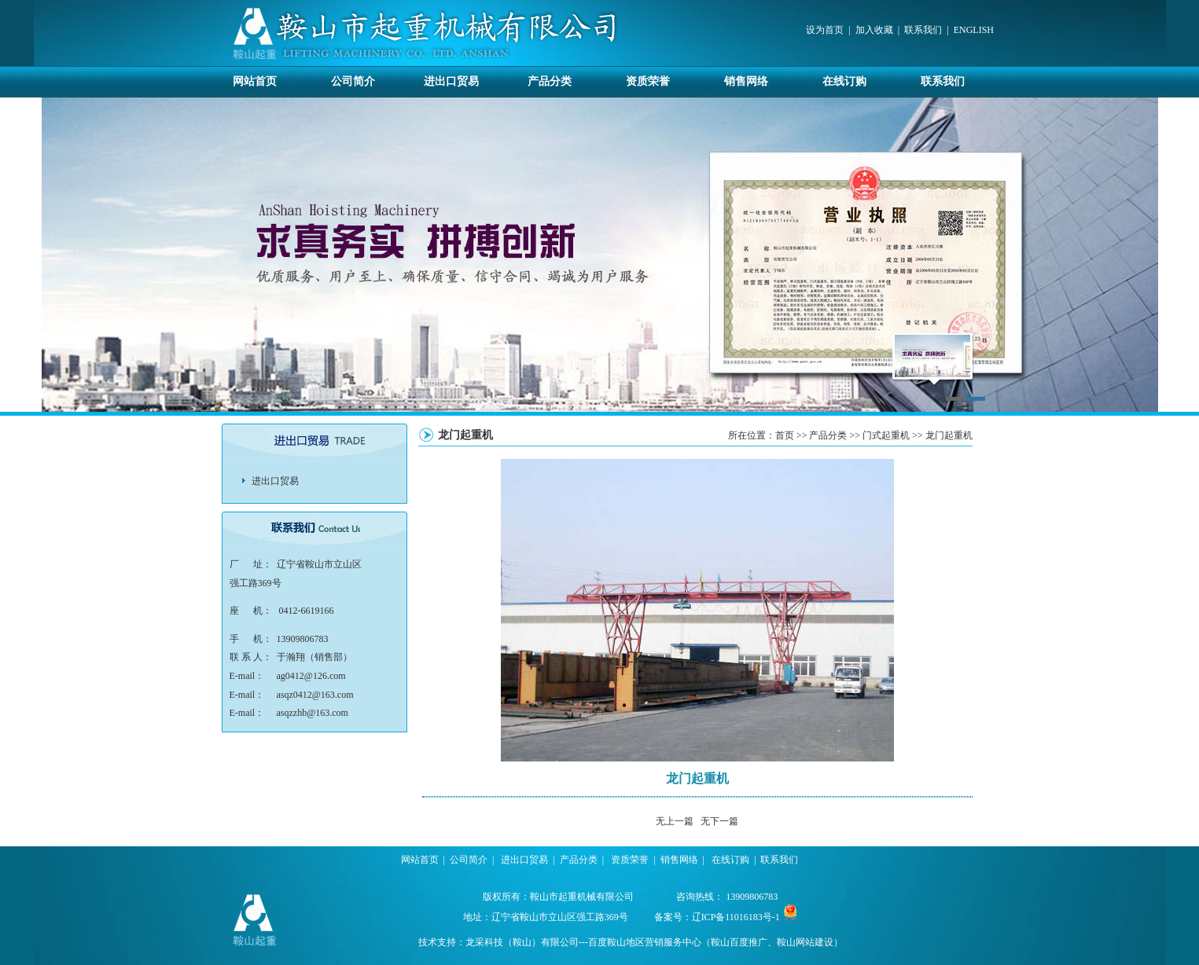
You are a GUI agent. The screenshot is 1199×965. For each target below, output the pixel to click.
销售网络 (746, 81)
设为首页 (825, 29)
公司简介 (353, 81)
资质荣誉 (648, 81)
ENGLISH (974, 29)
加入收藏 (874, 29)
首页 (784, 435)
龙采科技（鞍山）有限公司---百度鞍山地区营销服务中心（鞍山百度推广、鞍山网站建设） (654, 942)
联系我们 (923, 29)
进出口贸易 (451, 81)
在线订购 (844, 81)
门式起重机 (886, 435)
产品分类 (550, 81)
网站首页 (255, 81)
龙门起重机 (949, 435)
